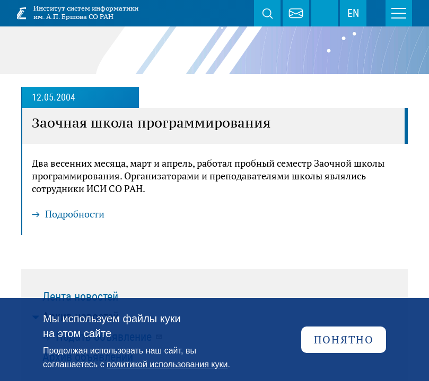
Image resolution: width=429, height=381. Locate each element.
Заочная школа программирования (151, 122)
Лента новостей (80, 296)
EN (353, 13)
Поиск (267, 13)
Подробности (74, 213)
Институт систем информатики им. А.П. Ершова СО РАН (85, 12)
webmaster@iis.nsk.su (296, 13)
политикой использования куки (167, 364)
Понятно (344, 339)
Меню (399, 13)
